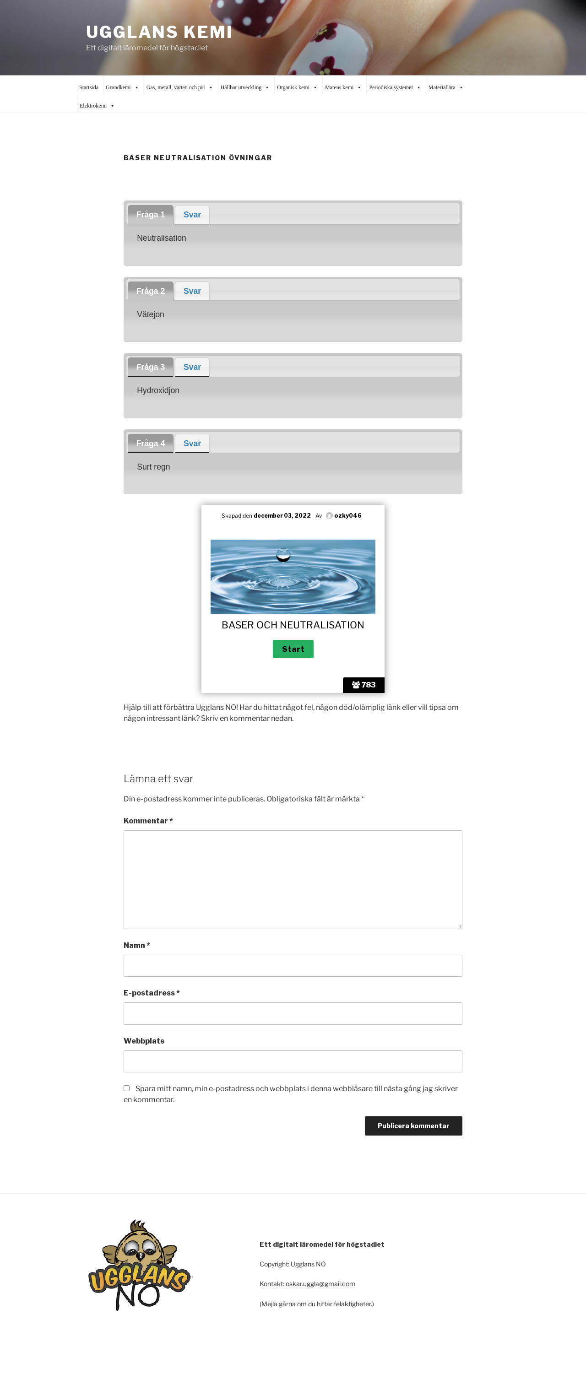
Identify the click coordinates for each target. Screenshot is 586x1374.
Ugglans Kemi (159, 32)
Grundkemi (122, 87)
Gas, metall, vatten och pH (179, 87)
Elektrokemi (97, 106)
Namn (137, 945)
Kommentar (148, 821)
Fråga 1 (150, 214)
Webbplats (144, 1041)
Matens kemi (343, 87)
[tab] (151, 214)
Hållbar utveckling (245, 87)
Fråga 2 (150, 291)
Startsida (88, 87)
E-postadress (152, 993)
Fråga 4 (150, 443)
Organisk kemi (297, 87)
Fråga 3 (150, 367)
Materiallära (446, 87)
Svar (192, 214)
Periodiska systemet (395, 87)
